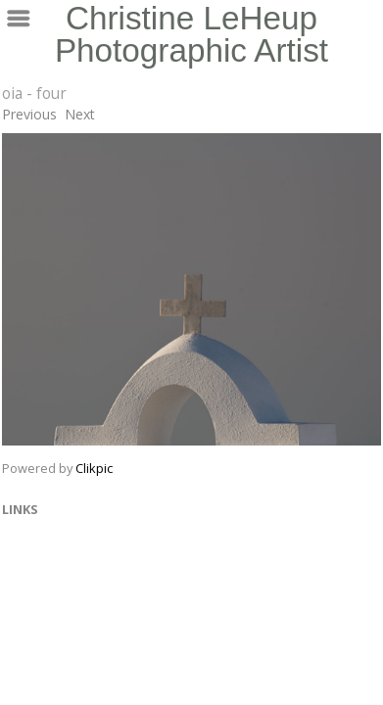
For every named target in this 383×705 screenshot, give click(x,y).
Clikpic (94, 468)
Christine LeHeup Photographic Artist (191, 34)
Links (20, 509)
